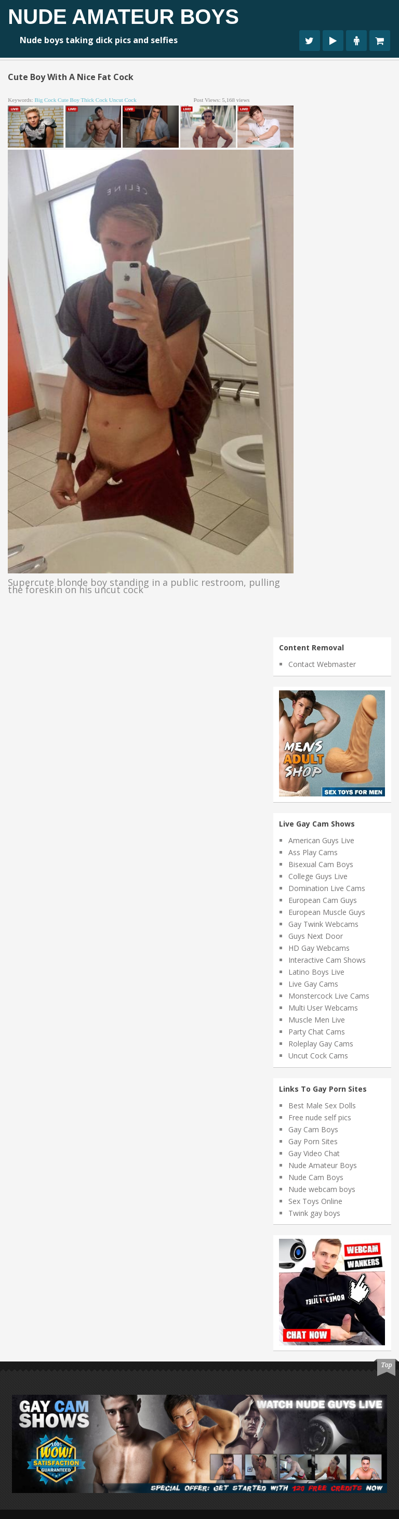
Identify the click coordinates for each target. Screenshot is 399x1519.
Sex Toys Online (315, 1201)
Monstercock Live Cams (328, 996)
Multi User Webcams (323, 1008)
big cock (45, 100)
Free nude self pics (319, 1117)
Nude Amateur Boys (123, 16)
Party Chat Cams (316, 1032)
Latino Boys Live (316, 972)
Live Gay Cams (313, 984)
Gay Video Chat (314, 1153)
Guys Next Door (315, 936)
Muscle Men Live (316, 1020)
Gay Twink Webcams (323, 924)
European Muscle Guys (326, 912)
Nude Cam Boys (315, 1177)
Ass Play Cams (313, 852)
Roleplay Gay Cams (320, 1044)
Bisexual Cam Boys (320, 864)
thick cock (94, 100)
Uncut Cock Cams (318, 1055)
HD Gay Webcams (319, 948)
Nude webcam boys (321, 1189)
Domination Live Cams (326, 888)
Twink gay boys (314, 1213)
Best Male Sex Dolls (322, 1105)
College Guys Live (318, 876)
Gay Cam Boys (313, 1129)
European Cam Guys (322, 900)
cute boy (68, 100)
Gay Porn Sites (313, 1141)
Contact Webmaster (322, 664)
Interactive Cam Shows (327, 960)
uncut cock (123, 100)
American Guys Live (321, 840)
